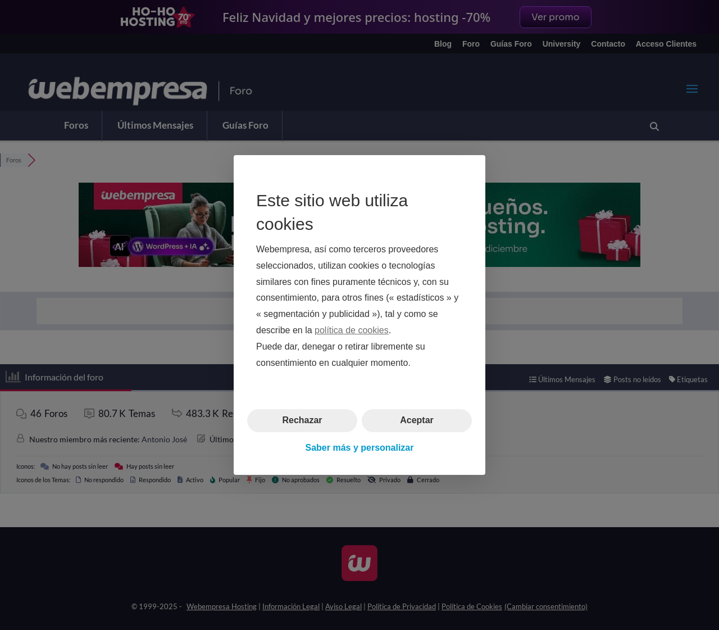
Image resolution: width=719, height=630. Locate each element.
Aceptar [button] (417, 420)
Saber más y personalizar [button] (360, 447)
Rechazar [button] (302, 420)
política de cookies (352, 330)
